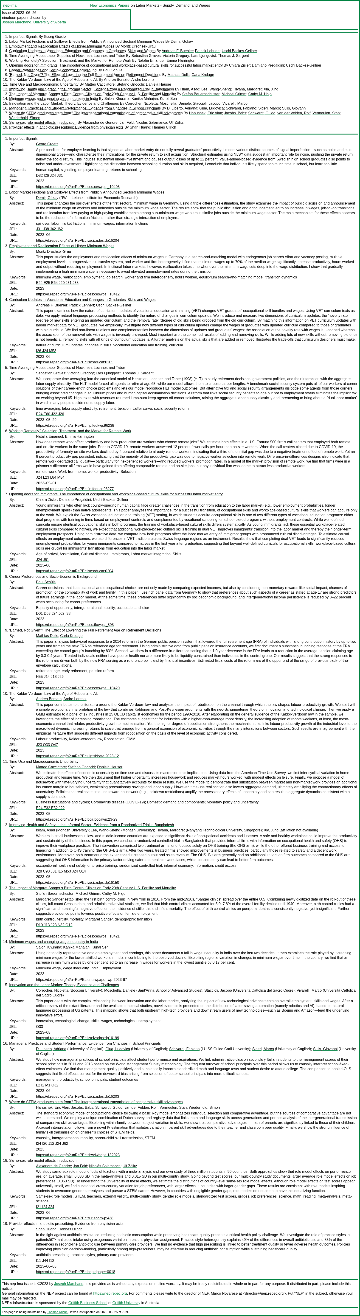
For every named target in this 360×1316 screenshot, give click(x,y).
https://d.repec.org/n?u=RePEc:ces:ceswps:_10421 (78, 936)
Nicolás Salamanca (151, 122)
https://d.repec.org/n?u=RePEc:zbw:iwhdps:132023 (78, 1155)
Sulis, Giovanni (294, 108)
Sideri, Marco (269, 108)
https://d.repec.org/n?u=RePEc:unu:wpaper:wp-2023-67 (81, 980)
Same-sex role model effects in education (42, 122)
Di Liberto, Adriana (182, 108)
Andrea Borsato (116, 79)
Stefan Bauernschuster (200, 94)
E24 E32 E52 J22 (50, 808)
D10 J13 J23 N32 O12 (54, 925)
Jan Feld (127, 122)
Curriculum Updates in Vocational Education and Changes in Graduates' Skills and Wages (82, 51)
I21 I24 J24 (45, 1207)
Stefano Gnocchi (130, 84)
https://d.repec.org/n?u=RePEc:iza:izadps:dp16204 (77, 240)
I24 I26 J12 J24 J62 (52, 1143)
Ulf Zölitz (176, 122)
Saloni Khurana (116, 99)
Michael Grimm (234, 94)
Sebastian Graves (145, 56)
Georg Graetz (55, 37)
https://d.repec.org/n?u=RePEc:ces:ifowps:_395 (75, 625)
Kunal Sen (168, 99)
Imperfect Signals (23, 37)
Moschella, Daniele (175, 103)
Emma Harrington (180, 60)
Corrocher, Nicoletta (141, 103)
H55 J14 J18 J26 (50, 677)
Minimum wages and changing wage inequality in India (53, 99)
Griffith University (126, 1303)
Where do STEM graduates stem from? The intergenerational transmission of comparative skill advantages (96, 113)
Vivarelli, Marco (235, 103)
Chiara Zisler (239, 65)
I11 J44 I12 (45, 1261)
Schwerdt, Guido (261, 113)
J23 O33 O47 (47, 745)
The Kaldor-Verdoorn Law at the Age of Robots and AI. (53, 79)
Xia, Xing (271, 89)
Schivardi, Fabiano (241, 108)
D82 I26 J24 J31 (49, 175)
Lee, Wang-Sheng (216, 89)
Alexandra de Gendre (100, 122)
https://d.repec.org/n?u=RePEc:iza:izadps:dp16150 (77, 882)
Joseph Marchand (16, 22)
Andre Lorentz (143, 79)
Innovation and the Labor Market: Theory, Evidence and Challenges (64, 103)
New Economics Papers (109, 5)
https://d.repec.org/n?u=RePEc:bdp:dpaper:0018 (75, 1272)
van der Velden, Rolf (293, 113)
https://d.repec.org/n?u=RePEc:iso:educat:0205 (74, 362)
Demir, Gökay (182, 41)
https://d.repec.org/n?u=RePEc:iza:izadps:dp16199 (77, 1038)
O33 (39, 1027)
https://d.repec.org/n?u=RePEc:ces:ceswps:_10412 (78, 294)
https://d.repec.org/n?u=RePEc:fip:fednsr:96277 (75, 489)
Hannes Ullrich (164, 127)
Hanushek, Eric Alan (205, 113)
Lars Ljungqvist (203, 56)
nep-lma (10, 5)
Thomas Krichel (57, 1312)
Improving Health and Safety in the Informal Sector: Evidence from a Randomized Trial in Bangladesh (91, 89)
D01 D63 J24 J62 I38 (53, 613)
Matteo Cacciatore (100, 84)
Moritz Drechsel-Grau (138, 46)
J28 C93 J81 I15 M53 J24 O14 (61, 871)
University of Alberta (49, 22)
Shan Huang (140, 127)
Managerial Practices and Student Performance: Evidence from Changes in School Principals (85, 108)
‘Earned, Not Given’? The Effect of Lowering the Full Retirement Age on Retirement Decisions (85, 75)
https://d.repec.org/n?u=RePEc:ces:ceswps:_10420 (78, 688)
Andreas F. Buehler (177, 51)
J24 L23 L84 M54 (50, 477)
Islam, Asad (189, 89)
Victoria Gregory (176, 56)
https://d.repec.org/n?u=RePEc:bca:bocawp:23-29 (76, 819)
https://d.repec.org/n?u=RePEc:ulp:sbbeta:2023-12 (77, 756)
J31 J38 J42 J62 (49, 229)
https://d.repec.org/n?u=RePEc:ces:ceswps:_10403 (78, 187)
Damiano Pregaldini (268, 65)
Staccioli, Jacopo (206, 103)
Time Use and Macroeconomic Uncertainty (44, 84)
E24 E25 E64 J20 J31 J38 (57, 283)
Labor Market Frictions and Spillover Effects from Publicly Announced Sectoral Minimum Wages (86, 41)
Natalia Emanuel (151, 60)
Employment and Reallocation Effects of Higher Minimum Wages (61, 46)
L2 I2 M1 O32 (47, 1085)
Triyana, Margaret (247, 89)
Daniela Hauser (158, 84)
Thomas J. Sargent (233, 56)
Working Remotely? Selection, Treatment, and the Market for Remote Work (70, 60)
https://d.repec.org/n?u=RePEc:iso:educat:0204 (74, 571)
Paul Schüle (112, 70)
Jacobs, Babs (235, 113)
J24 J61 (42, 560)
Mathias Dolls (179, 75)
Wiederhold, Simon (24, 118)
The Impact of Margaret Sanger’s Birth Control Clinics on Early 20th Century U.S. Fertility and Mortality (92, 94)
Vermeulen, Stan (326, 113)
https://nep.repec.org (110, 1293)
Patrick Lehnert (207, 51)
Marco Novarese (224, 1293)
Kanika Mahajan (145, 99)
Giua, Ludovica (211, 108)
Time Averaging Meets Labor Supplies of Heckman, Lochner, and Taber (67, 56)
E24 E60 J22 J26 (50, 414)
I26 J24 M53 (46, 351)
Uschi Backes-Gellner (239, 51)
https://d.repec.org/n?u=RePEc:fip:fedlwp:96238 (75, 425)
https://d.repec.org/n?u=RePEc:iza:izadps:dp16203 (77, 1096)
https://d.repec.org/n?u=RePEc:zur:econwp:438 (74, 1218)
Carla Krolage (202, 75)
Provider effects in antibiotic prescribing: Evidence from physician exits (66, 127)
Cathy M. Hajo (260, 94)
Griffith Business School (87, 1303)
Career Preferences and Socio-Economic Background (53, 70)
